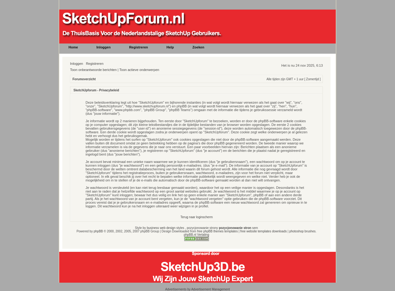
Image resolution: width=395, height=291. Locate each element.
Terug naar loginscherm (197, 217)
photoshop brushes (302, 231)
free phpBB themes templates (217, 231)
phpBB (98, 231)
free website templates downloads (263, 231)
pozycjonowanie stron (235, 228)
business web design (161, 228)
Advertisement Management (210, 289)
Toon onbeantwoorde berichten (93, 70)
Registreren (94, 63)
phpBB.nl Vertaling (196, 234)
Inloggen (76, 63)
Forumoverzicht (84, 79)
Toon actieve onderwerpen (139, 70)
